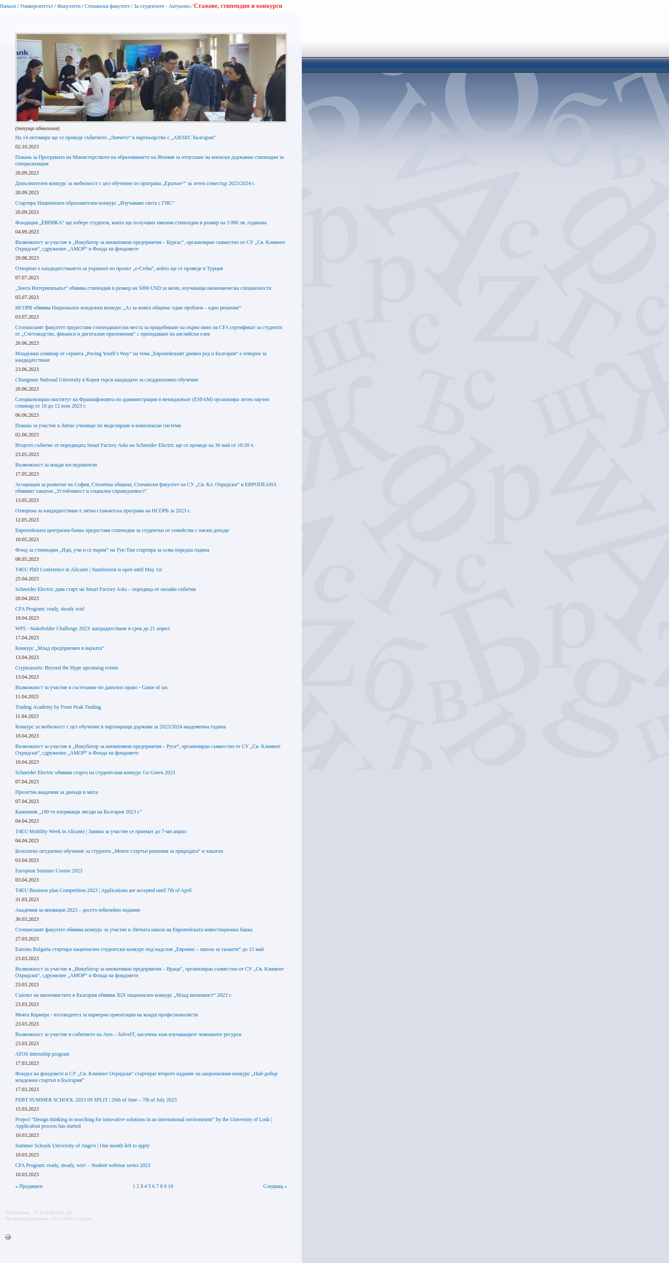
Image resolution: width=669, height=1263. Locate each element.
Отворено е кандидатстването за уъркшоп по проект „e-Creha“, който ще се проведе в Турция (119, 268)
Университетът (36, 6)
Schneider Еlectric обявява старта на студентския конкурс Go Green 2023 (95, 772)
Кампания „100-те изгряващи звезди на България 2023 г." (78, 812)
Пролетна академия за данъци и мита (56, 792)
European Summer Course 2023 (48, 871)
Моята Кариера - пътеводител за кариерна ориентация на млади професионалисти (106, 1015)
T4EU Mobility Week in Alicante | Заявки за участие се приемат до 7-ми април (100, 831)
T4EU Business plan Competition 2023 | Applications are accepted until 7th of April (103, 890)
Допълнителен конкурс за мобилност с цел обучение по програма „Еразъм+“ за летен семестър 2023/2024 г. (135, 183)
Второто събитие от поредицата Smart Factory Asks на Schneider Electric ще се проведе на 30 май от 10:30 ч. (135, 445)
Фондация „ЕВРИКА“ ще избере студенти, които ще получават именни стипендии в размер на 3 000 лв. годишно (141, 223)
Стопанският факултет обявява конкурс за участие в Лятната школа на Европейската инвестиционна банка (134, 930)
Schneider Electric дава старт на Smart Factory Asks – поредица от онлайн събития (105, 589)
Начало (8, 6)
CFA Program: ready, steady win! (50, 609)
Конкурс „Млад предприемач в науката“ (59, 648)
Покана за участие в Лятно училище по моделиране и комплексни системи (98, 425)
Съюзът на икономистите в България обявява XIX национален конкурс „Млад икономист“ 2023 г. (123, 995)
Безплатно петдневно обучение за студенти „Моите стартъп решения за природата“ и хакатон (119, 851)
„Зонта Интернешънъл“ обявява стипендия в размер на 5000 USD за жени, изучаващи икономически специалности (143, 288)
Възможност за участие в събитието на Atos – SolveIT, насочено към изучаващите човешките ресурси (128, 1034)
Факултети (69, 6)
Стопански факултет (107, 6)
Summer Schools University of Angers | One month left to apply (82, 1146)
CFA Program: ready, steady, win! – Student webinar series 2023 (82, 1165)
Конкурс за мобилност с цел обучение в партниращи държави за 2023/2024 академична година (120, 727)
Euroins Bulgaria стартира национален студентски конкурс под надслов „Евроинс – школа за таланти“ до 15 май (139, 949)
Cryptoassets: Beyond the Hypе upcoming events (66, 668)
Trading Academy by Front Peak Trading (58, 707)
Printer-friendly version (10, 1237)
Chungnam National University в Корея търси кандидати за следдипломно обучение (106, 380)
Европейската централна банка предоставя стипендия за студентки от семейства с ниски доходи (122, 530)
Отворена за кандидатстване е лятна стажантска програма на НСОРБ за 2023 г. (103, 511)
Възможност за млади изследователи (56, 465)
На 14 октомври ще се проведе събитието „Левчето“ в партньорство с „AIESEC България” (115, 137)
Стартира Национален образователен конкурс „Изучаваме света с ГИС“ (94, 203)
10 (170, 1186)
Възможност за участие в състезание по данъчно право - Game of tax (91, 687)
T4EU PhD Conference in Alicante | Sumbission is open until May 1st (88, 569)
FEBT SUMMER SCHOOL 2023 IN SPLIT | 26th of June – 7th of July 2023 (96, 1100)
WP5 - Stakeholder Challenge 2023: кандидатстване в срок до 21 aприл (92, 628)
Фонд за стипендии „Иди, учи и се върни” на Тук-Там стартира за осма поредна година (112, 550)
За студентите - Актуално (161, 6)
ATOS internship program (42, 1054)
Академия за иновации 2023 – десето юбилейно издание (77, 910)
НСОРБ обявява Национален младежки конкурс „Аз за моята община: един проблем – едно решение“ (128, 308)
